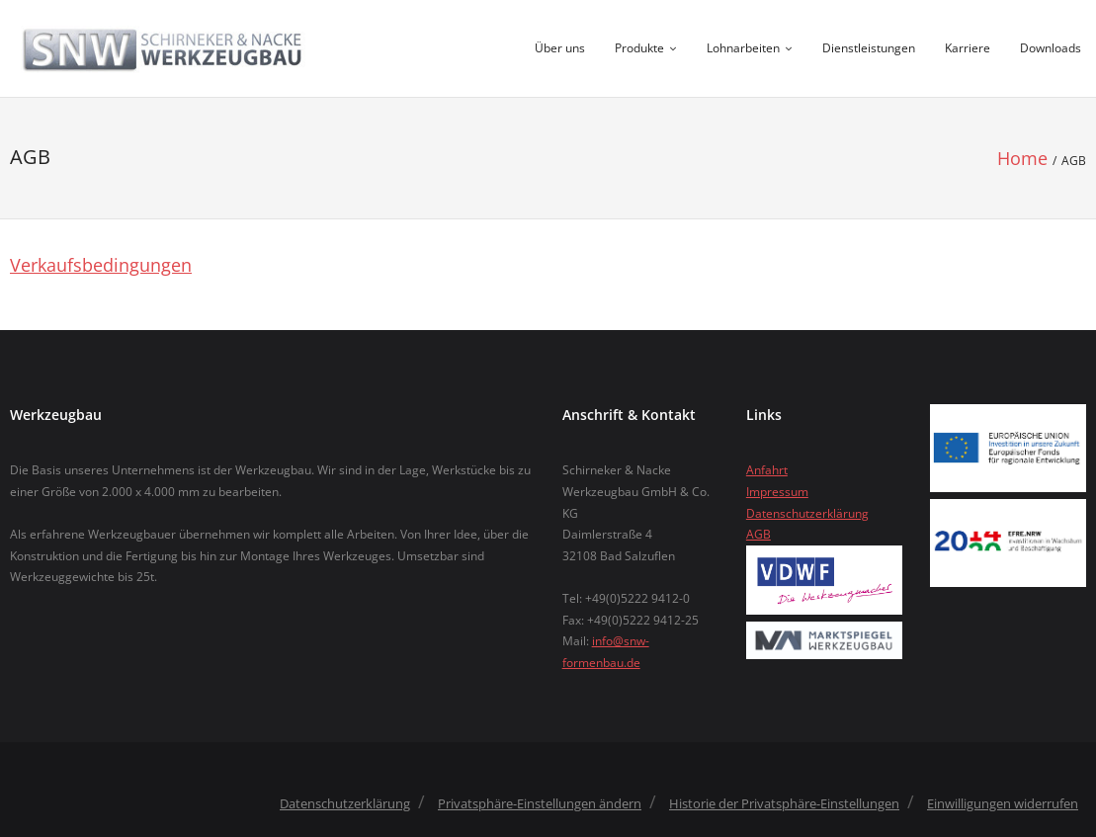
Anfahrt (767, 469)
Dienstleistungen (868, 48)
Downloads (1050, 48)
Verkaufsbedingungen (101, 265)
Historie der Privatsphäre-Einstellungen (784, 803)
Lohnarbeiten (743, 48)
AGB (758, 534)
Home (1022, 158)
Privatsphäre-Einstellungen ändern (539, 803)
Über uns (560, 48)
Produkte (639, 48)
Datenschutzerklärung (807, 513)
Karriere (967, 48)
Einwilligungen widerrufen (1002, 803)
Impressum (777, 491)
